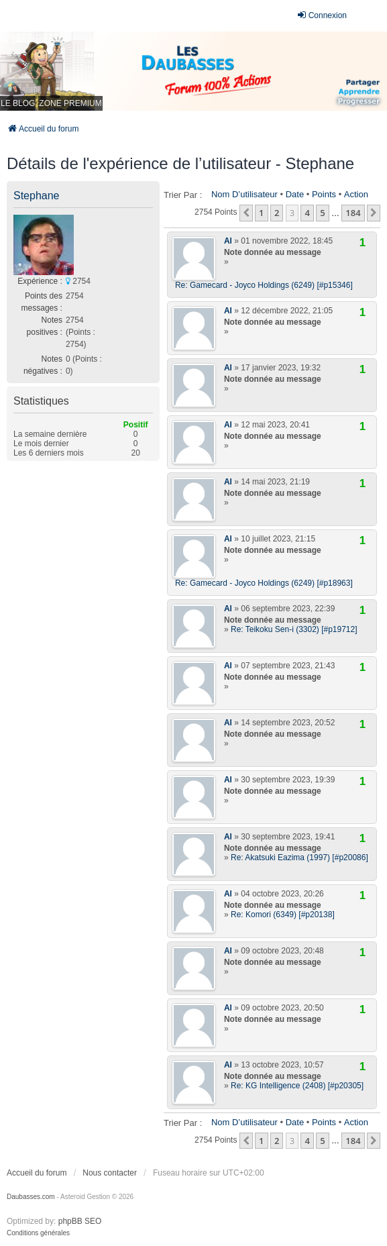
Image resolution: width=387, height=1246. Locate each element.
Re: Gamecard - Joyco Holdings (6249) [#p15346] (264, 285)
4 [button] (307, 213)
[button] (246, 213)
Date (295, 194)
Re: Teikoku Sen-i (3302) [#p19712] (294, 629)
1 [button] (261, 213)
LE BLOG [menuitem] (18, 103)
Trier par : (183, 195)
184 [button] (352, 213)
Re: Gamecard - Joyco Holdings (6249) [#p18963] (264, 583)
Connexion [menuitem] (321, 15)
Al (228, 241)
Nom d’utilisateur (244, 194)
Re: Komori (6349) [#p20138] (283, 914)
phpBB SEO (80, 1221)
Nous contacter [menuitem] (109, 1173)
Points (324, 194)
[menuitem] (38, 1233)
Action (356, 194)
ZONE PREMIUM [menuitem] (70, 103)
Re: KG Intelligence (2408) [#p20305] (297, 1085)
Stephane (36, 195)
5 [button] (322, 213)
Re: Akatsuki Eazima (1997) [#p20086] (299, 857)
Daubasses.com (31, 1196)
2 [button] (276, 213)
